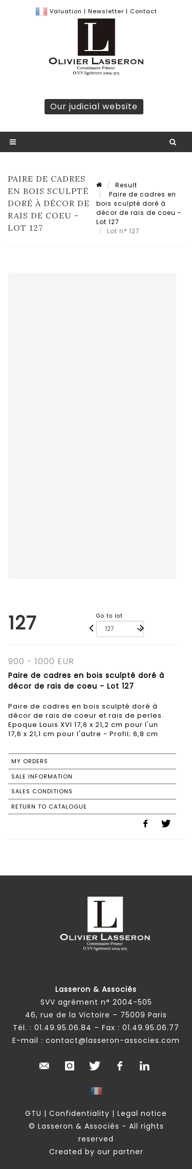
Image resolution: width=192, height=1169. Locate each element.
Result (126, 185)
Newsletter (105, 11)
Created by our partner (96, 1152)
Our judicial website (94, 106)
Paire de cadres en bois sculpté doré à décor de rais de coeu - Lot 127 (139, 208)
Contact (143, 11)
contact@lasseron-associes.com (113, 1040)
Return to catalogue (49, 806)
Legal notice (142, 1113)
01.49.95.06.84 (63, 1027)
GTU (33, 1113)
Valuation (66, 11)
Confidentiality (79, 1113)
